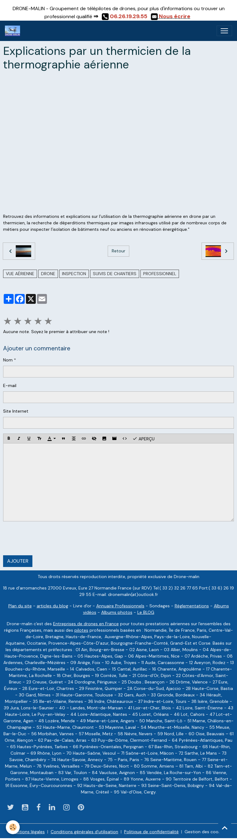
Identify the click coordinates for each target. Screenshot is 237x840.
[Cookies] (13, 827)
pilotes (81, 630)
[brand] (14, 31)
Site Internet (15, 411)
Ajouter (17, 561)
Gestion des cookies (205, 831)
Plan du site (20, 606)
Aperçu (143, 438)
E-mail (9, 385)
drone (48, 273)
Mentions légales (28, 831)
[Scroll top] (224, 827)
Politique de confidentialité (151, 831)
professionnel (159, 273)
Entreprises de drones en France (86, 623)
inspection (74, 273)
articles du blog (52, 606)
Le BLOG (145, 612)
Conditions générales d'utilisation (84, 831)
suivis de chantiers (114, 273)
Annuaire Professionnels (120, 606)
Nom (8, 360)
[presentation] (50, 538)
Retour (118, 251)
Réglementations (192, 606)
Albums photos (116, 612)
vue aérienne (20, 273)
